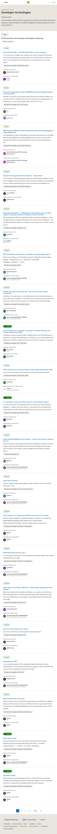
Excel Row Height (9, 775)
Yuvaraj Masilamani (12, 609)
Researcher (9, 234)
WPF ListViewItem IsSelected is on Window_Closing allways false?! (26, 254)
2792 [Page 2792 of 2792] (35, 811)
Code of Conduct (33, 826)
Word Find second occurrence (13, 699)
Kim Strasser (10, 349)
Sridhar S (9, 495)
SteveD (8, 532)
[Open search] (49, 2)
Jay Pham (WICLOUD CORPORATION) (17, 502)
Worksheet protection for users (14, 553)
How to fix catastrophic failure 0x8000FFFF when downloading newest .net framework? (28, 93)
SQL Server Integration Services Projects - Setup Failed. (22, 176)
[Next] (40, 810)
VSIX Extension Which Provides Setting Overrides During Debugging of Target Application (28, 131)
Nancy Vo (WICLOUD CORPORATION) (17, 762)
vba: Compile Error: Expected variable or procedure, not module (26, 515)
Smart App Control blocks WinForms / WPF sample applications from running (27, 588)
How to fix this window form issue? (15, 629)
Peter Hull (9, 419)
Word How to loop (9, 738)
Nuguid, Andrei (11, 678)
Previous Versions (17, 824)
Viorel (8, 78)
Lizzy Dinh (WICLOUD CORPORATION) (17, 685)
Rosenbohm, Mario (12, 271)
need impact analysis (10, 480)
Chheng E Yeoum (11, 641)
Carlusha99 (10, 567)
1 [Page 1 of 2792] (17, 811)
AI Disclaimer (6, 824)
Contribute (32, 824)
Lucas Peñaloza (11, 193)
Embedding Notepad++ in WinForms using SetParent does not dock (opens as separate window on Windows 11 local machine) (27, 214)
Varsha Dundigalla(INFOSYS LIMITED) (17, 278)
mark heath (10, 382)
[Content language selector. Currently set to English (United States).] (11, 819)
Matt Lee (9, 460)
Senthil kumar (10, 199)
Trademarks (44, 826)
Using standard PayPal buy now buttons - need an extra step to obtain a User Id (28, 440)
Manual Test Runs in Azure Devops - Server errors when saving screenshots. (25, 292)
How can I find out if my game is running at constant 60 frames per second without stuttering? (26, 331)
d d (7, 111)
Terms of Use (23, 826)
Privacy (39, 824)
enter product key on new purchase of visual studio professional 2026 (27, 369)
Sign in (54, 2)
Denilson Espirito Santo (13, 72)
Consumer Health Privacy (10, 826)
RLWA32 (9, 241)
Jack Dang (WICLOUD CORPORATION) (17, 467)
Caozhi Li (9, 388)
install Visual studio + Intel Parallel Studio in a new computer (24, 52)
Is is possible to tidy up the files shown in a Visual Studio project (26, 402)
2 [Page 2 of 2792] (21, 811)
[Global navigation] (1, 2)
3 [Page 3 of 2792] (25, 811)
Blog (25, 824)
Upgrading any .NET (10, 661)
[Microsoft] (28, 2)
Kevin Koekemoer (11, 310)
